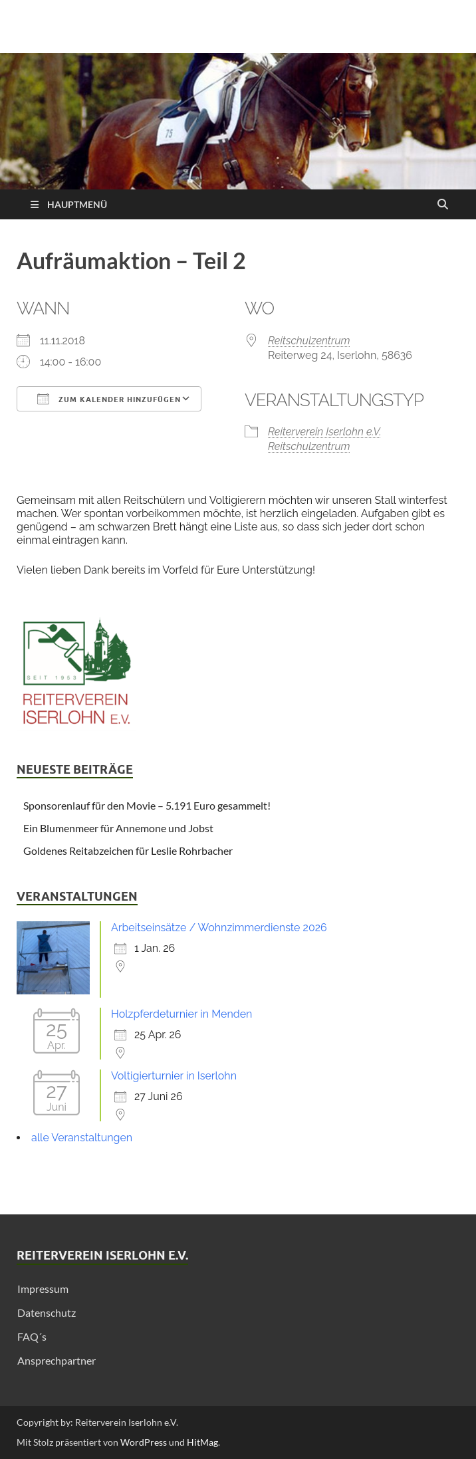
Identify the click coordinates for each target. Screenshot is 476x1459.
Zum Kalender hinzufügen (109, 399)
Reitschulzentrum (309, 340)
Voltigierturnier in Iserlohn (174, 1075)
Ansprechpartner (56, 1360)
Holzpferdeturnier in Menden (181, 1014)
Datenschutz (46, 1312)
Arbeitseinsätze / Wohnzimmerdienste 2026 (219, 927)
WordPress (143, 1442)
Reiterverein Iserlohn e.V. (325, 431)
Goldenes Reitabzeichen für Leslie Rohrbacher (128, 850)
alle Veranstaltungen (81, 1137)
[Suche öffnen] (443, 204)
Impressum (42, 1288)
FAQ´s (32, 1336)
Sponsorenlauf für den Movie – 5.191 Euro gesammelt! (147, 805)
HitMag (202, 1442)
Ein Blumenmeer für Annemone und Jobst (118, 828)
